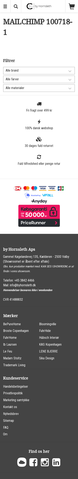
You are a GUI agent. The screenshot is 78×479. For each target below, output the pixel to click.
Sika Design (46, 358)
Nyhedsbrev (11, 414)
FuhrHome (10, 338)
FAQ (5, 427)
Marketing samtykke (16, 400)
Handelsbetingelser (15, 386)
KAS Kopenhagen (50, 344)
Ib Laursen (10, 344)
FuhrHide (45, 331)
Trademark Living (14, 365)
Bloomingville (47, 324)
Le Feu (7, 351)
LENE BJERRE (48, 351)
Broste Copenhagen (16, 331)
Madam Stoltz (12, 358)
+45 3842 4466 (24, 280)
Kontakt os (10, 407)
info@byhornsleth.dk (23, 285)
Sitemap (8, 421)
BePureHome (12, 324)
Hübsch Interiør (49, 338)
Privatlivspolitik (13, 393)
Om (5, 434)
